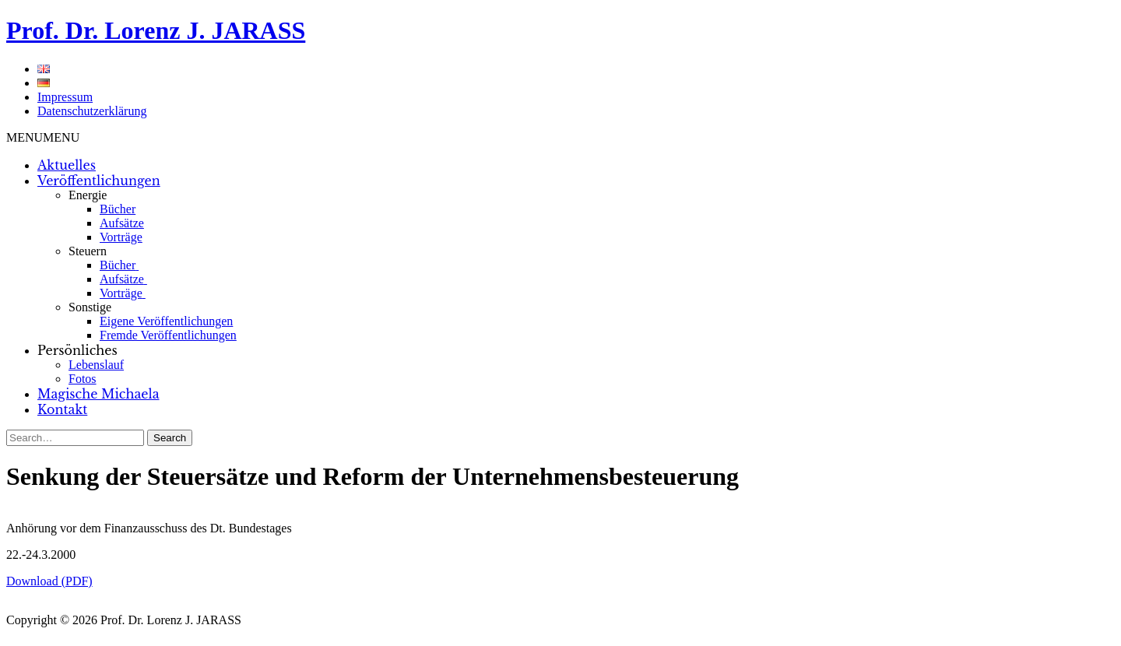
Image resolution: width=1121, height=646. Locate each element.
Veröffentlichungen (98, 180)
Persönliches (77, 350)
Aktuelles (66, 165)
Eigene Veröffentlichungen (166, 321)
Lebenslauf (96, 364)
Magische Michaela (98, 394)
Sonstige (90, 307)
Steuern (88, 251)
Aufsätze (122, 223)
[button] (42, 137)
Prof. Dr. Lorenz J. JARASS (155, 30)
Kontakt (62, 409)
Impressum (65, 97)
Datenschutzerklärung (91, 111)
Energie (88, 195)
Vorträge (121, 237)
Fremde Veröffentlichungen (168, 335)
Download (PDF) (49, 581)
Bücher (117, 209)
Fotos (83, 378)
